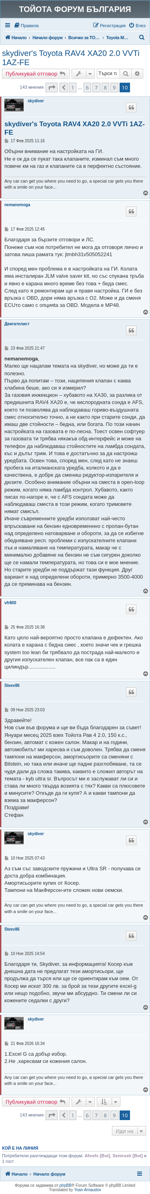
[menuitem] (26, 25)
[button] (52, 87)
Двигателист (17, 324)
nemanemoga (17, 205)
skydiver (36, 101)
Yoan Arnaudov (87, 1190)
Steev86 (12, 685)
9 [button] (114, 87)
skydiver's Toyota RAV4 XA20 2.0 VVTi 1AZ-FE (71, 58)
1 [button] (72, 87)
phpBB (66, 1185)
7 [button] (96, 87)
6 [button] (87, 87)
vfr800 (10, 603)
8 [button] (105, 87)
